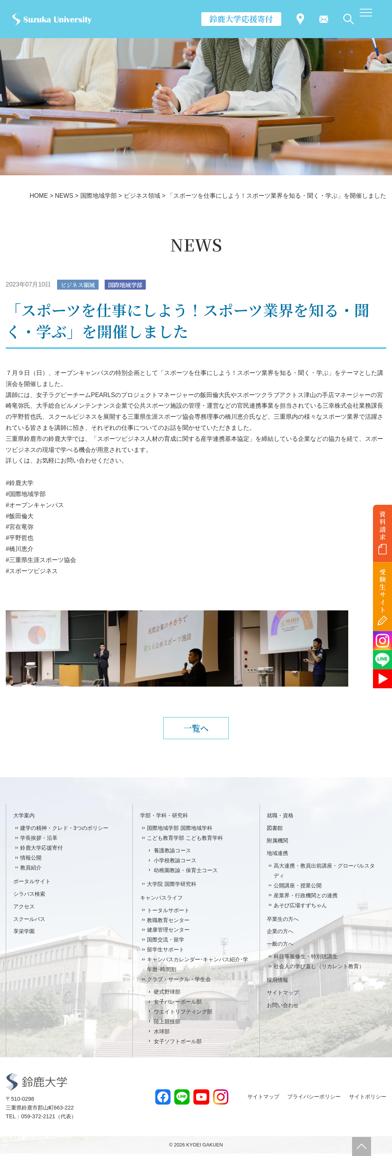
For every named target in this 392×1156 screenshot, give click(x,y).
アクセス (24, 909)
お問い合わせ (283, 1008)
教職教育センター (168, 922)
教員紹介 (30, 870)
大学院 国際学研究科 (171, 887)
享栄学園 (24, 934)
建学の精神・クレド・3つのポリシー (64, 831)
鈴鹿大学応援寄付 (241, 18)
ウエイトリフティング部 (183, 1014)
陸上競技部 (167, 1024)
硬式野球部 (167, 994)
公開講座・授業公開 (298, 888)
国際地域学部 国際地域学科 (179, 831)
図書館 (275, 831)
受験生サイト (382, 591)
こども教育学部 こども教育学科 (185, 840)
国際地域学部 (129, 284)
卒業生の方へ (283, 921)
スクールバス (29, 921)
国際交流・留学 (165, 942)
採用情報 (277, 983)
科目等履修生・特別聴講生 (306, 959)
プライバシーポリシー (314, 1099)
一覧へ (196, 729)
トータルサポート (168, 912)
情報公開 (30, 860)
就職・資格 (280, 818)
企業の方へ (280, 934)
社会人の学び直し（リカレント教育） (319, 969)
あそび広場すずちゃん (300, 908)
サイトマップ (283, 995)
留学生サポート (165, 952)
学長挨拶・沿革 (38, 840)
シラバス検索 (29, 896)
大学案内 (24, 818)
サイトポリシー (367, 1099)
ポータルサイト (32, 884)
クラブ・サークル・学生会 (179, 982)
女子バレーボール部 (178, 1004)
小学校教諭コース (175, 863)
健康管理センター (168, 932)
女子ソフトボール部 (178, 1044)
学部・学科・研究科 (164, 818)
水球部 (162, 1034)
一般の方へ (280, 946)
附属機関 (277, 843)
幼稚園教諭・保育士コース (186, 873)
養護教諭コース (172, 853)
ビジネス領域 (79, 284)
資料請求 (382, 525)
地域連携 (277, 856)
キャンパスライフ (161, 900)
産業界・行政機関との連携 (306, 898)
